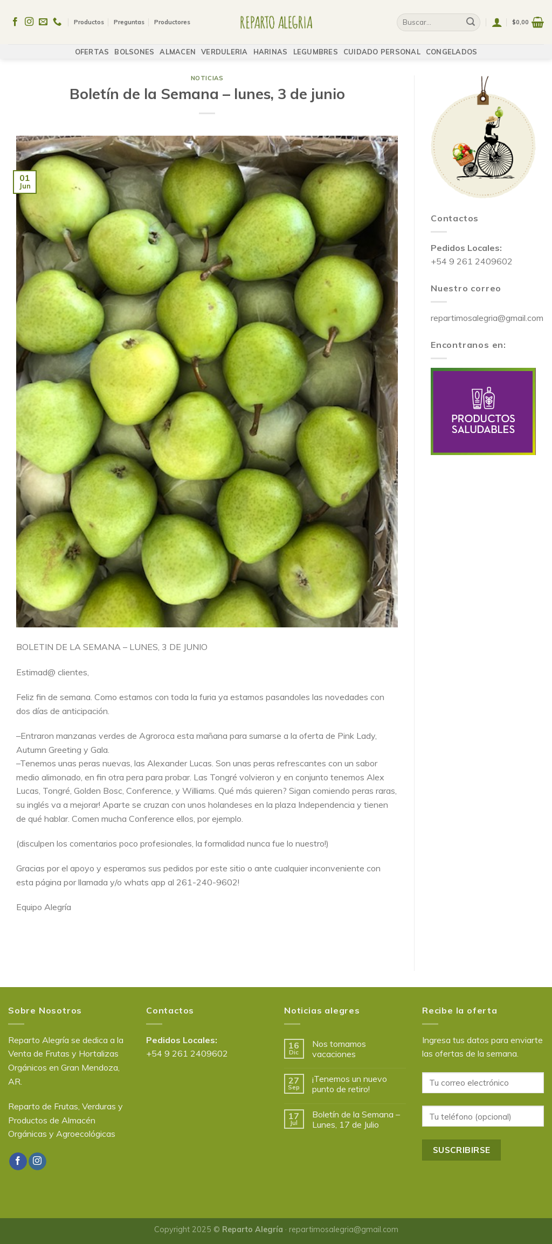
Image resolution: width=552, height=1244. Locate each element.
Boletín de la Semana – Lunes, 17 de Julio (356, 1119)
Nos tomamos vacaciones (339, 1049)
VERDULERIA (224, 47)
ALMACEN (178, 47)
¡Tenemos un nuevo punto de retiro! (349, 1084)
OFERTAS (92, 47)
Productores (172, 20)
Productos (89, 20)
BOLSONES (134, 47)
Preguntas (129, 20)
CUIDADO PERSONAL (381, 47)
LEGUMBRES (315, 47)
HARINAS (270, 47)
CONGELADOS (452, 47)
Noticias (207, 78)
